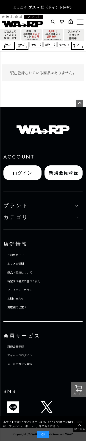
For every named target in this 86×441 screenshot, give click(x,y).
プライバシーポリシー (21, 290)
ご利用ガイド (15, 255)
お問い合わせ (15, 298)
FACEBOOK (58, 407)
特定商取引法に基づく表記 (23, 281)
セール (62, 44)
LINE (13, 407)
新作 (47, 44)
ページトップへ (79, 103)
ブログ (24, 407)
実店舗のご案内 (17, 307)
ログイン (22, 173)
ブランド (7, 46)
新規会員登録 (63, 173)
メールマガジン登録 (19, 364)
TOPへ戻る (79, 426)
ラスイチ (76, 46)
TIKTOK (35, 407)
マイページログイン (19, 355)
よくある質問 (15, 263)
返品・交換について (19, 272)
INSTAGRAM (69, 407)
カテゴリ (21, 46)
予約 (33, 44)
